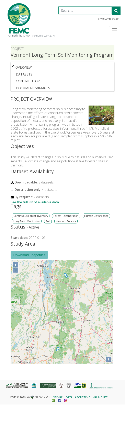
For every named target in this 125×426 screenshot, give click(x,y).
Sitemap (58, 397)
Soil (48, 221)
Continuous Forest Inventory (30, 216)
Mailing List (100, 397)
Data (69, 397)
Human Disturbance (96, 216)
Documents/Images (33, 88)
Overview (23, 67)
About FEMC (82, 397)
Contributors (29, 81)
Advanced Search (109, 19)
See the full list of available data (35, 202)
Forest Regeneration (66, 216)
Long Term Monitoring (26, 221)
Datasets (24, 74)
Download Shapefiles (29, 255)
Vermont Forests (66, 221)
